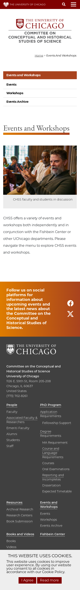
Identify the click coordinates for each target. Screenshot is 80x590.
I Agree (27, 580)
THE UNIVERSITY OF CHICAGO (24, 4)
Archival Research (19, 509)
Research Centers (19, 515)
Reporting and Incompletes (53, 477)
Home (39, 55)
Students (13, 440)
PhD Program (50, 405)
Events (11, 84)
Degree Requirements (50, 433)
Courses (48, 463)
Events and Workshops (23, 75)
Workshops (14, 93)
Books (11, 541)
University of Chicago (22, 376)
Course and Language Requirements (52, 453)
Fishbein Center (52, 534)
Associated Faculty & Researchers (21, 420)
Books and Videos (20, 534)
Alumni (11, 434)
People (11, 405)
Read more (49, 580)
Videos (11, 547)
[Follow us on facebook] (70, 305)
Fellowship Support (56, 423)
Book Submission (19, 521)
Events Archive (17, 102)
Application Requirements (50, 414)
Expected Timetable (57, 491)
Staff (9, 446)
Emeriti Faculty (17, 428)
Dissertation (51, 485)
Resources (14, 502)
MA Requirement (55, 442)
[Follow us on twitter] (70, 316)
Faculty (11, 412)
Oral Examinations (56, 469)
